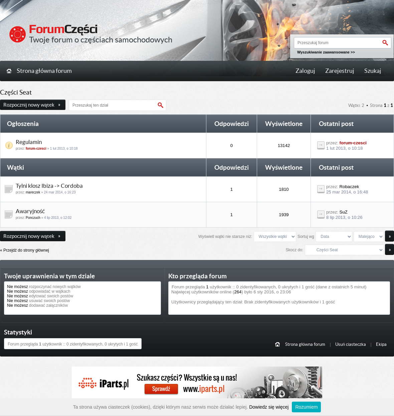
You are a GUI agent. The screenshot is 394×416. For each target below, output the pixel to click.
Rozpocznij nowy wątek (31, 105)
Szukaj (372, 70)
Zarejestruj (339, 70)
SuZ (344, 212)
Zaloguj (305, 70)
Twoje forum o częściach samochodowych (100, 39)
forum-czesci (36, 148)
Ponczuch (33, 218)
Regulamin (29, 142)
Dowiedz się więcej (268, 407)
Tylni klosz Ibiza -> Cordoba (49, 186)
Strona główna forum (44, 70)
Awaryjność (30, 211)
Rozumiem (306, 407)
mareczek (33, 192)
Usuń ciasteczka (350, 344)
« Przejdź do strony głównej (24, 250)
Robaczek (349, 186)
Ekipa (381, 344)
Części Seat (16, 92)
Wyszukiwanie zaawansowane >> (326, 52)
